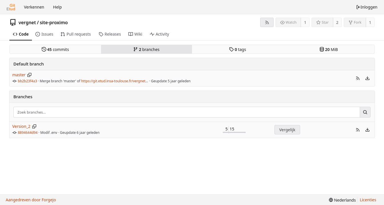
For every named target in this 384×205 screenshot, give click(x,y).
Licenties (368, 199)
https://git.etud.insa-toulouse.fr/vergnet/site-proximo (124, 81)
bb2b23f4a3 (27, 81)
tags (237, 49)
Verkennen (34, 7)
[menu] (367, 78)
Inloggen (366, 7)
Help (57, 7)
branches (146, 49)
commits (55, 49)
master (18, 74)
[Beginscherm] (11, 7)
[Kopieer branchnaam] (30, 75)
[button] (357, 78)
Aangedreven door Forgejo (31, 199)
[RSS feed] (267, 22)
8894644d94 (28, 132)
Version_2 (21, 126)
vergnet (27, 22)
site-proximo (54, 22)
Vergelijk (287, 129)
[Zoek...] (365, 112)
